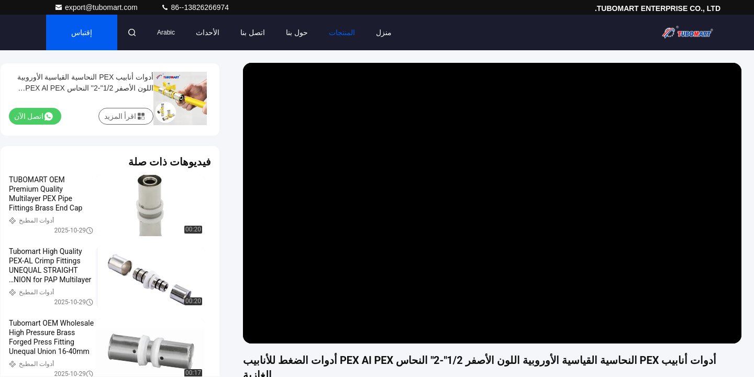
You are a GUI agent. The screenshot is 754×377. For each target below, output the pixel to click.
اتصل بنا (252, 32)
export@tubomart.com (97, 7)
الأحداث (207, 32)
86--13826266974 (195, 7)
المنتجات (342, 32)
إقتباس (81, 32)
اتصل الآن (33, 116)
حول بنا (297, 32)
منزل (384, 32)
